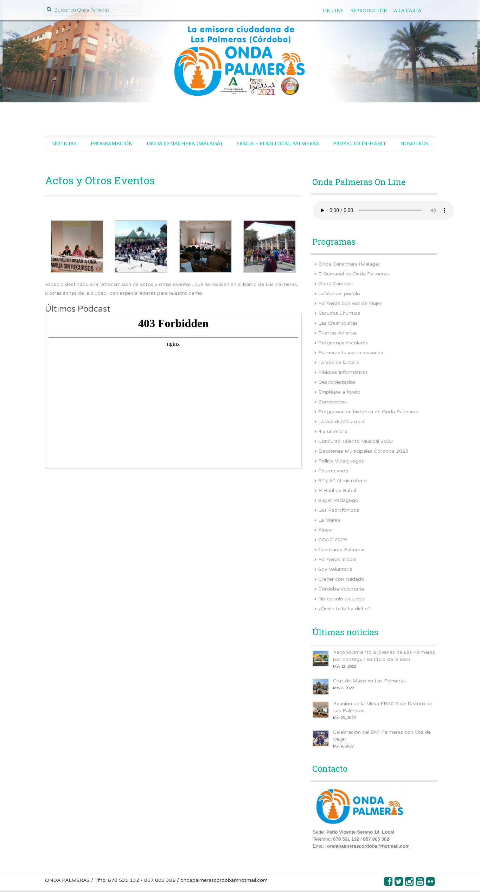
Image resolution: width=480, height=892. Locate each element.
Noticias (64, 143)
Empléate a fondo (339, 392)
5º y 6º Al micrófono (342, 481)
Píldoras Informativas (343, 372)
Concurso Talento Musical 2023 (355, 441)
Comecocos (332, 402)
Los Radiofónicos (338, 510)
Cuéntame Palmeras (342, 550)
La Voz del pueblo (339, 294)
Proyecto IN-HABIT (359, 143)
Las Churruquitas (338, 323)
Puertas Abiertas (338, 333)
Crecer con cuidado (341, 579)
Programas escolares (343, 343)
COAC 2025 (332, 540)
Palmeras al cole (337, 559)
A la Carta (407, 10)
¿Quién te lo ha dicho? (344, 609)
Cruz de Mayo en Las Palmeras (369, 681)
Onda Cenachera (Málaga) (184, 143)
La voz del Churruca (341, 422)
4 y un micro (332, 431)
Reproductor (368, 10)
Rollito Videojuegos (341, 461)
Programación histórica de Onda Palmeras (368, 412)
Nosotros (414, 143)
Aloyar (325, 530)
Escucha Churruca (339, 313)
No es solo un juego (341, 599)
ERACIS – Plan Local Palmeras (277, 143)
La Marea (329, 520)
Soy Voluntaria (335, 569)
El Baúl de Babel (337, 490)
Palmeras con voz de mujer (350, 303)
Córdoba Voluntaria (341, 589)
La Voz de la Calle (338, 362)
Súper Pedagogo (338, 500)
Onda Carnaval (335, 284)
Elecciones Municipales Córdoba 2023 (363, 451)
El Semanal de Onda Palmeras (353, 274)
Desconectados (337, 382)
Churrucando (333, 471)
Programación (112, 143)
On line (333, 10)
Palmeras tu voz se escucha (350, 353)
